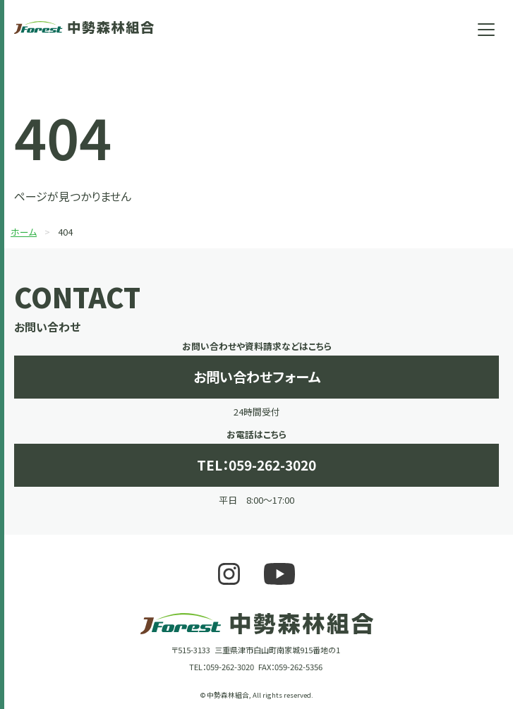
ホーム (24, 231)
